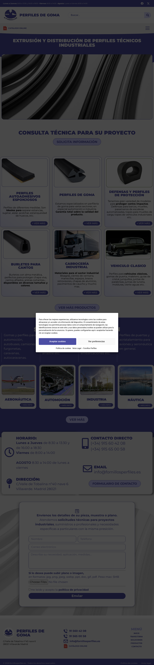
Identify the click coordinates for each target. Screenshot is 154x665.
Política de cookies (63, 348)
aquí (93, 330)
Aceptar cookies (57, 341)
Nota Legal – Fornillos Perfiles (84, 348)
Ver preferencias (96, 341)
